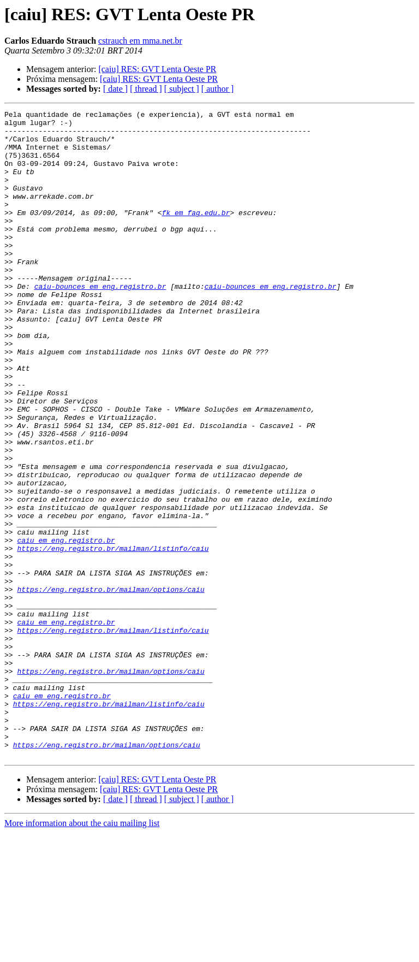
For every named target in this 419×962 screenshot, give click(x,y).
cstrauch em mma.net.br (140, 40)
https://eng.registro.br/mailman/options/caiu (110, 686)
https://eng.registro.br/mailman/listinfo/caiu (112, 637)
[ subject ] (181, 88)
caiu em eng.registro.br (66, 627)
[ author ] (217, 88)
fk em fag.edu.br (196, 234)
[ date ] (115, 88)
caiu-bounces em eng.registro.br (100, 322)
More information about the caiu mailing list (81, 952)
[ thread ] (146, 88)
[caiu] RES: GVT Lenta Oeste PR (157, 69)
